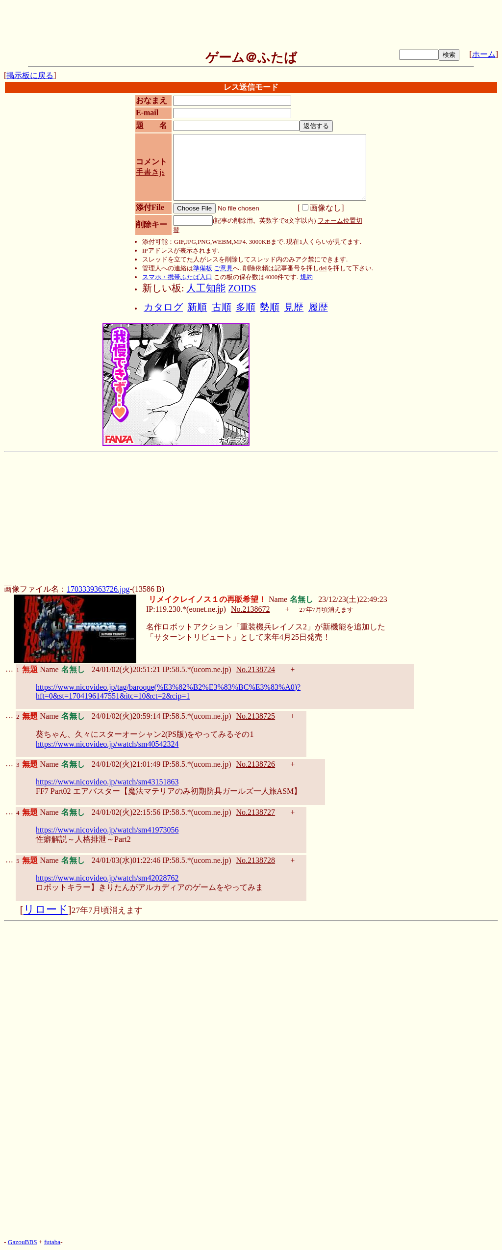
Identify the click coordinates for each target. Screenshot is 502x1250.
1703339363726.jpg (98, 589)
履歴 (318, 307)
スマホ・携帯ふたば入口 (177, 277)
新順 (197, 307)
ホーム (484, 54)
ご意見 (223, 268)
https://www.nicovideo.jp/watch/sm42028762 (107, 878)
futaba (52, 1242)
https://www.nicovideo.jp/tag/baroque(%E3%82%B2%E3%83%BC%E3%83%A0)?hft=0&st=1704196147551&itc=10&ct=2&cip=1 (168, 691)
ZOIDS (242, 288)
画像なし (321, 208)
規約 (306, 277)
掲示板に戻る (29, 75)
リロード (46, 909)
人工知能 (206, 288)
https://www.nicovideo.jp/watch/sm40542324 (107, 744)
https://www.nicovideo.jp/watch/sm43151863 (107, 782)
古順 (221, 307)
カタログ (163, 307)
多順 (245, 307)
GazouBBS (22, 1242)
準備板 (202, 268)
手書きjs (150, 172)
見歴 (293, 307)
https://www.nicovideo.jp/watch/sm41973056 (107, 830)
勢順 (269, 307)
